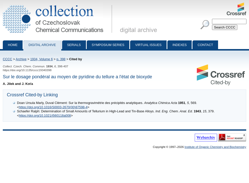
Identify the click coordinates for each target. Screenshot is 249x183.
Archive (21, 59)
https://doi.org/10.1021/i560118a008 (45, 115)
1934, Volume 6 (41, 59)
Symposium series (108, 45)
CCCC (7, 59)
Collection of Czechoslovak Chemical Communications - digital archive (58, 5)
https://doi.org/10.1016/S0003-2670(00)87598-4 (53, 107)
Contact (205, 45)
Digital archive (42, 45)
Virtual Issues (148, 45)
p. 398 (61, 59)
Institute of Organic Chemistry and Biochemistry (215, 146)
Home (12, 45)
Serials (74, 45)
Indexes (179, 45)
